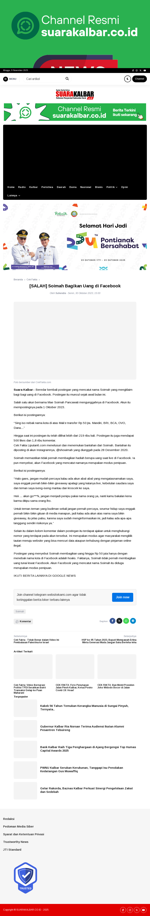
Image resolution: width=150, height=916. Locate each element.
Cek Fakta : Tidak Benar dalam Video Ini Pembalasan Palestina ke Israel (36, 641)
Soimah (20, 611)
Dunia (73, 187)
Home (10, 187)
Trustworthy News (15, 841)
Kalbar (33, 187)
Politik (110, 187)
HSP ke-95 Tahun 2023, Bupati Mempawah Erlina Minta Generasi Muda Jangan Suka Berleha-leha (109, 641)
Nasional (85, 187)
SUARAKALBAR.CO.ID (28, 909)
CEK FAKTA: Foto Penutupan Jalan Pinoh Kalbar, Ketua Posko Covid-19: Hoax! (74, 687)
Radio (22, 187)
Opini (124, 187)
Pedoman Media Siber (18, 826)
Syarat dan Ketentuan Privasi (23, 834)
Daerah (61, 187)
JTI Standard (12, 849)
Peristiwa (47, 187)
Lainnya (12, 195)
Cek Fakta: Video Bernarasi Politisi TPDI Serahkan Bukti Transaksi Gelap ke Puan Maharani (30, 689)
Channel (139, 78)
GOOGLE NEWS (64, 575)
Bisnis (99, 187)
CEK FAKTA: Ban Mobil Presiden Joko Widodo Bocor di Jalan (115, 686)
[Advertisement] (75, 154)
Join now (122, 597)
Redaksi (8, 818)
